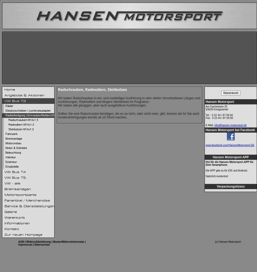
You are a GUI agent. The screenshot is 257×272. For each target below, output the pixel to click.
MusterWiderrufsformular (68, 241)
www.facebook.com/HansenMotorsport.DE (230, 145)
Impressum (25, 244)
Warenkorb (230, 93)
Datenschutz (42, 244)
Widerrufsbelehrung (38, 241)
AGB (21, 241)
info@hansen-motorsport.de (230, 125)
